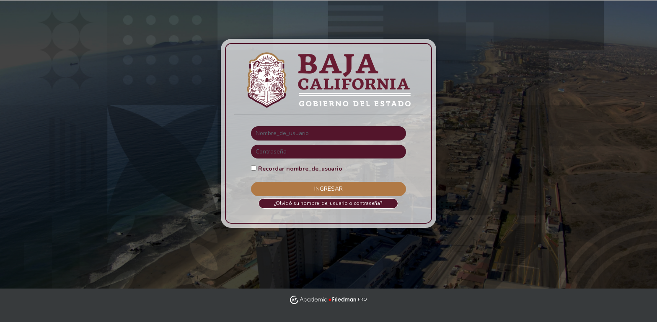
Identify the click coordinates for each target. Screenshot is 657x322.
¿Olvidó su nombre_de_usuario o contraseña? (328, 203)
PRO (328, 299)
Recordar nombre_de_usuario (300, 169)
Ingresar (328, 189)
